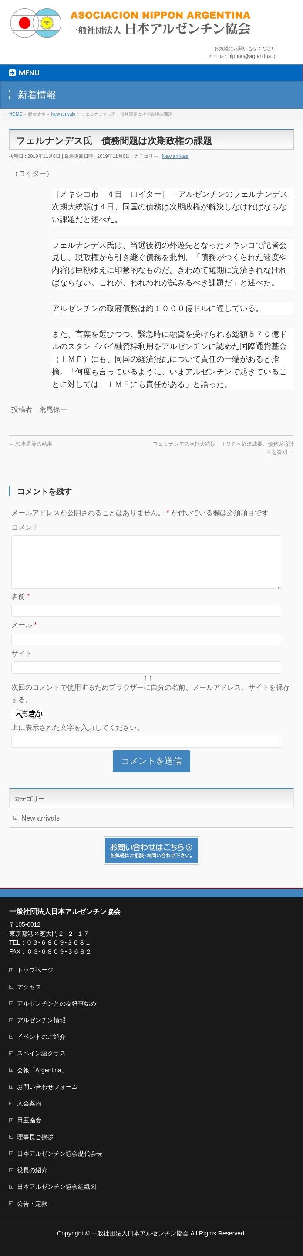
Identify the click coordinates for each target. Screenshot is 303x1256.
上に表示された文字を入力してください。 (77, 738)
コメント (25, 527)
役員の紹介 (32, 1170)
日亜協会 (29, 1120)
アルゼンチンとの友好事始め (56, 1003)
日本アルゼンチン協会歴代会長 (59, 1153)
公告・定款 (32, 1204)
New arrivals (175, 156)
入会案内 (29, 1103)
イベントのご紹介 (41, 1037)
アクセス (29, 987)
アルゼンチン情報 (41, 1020)
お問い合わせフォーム (47, 1087)
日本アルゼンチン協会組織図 (56, 1187)
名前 (20, 607)
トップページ (35, 970)
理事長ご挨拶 (35, 1137)
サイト (21, 663)
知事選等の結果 (30, 444)
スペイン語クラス (41, 1053)
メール (24, 635)
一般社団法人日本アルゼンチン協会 (140, 1233)
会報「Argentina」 (42, 1070)
